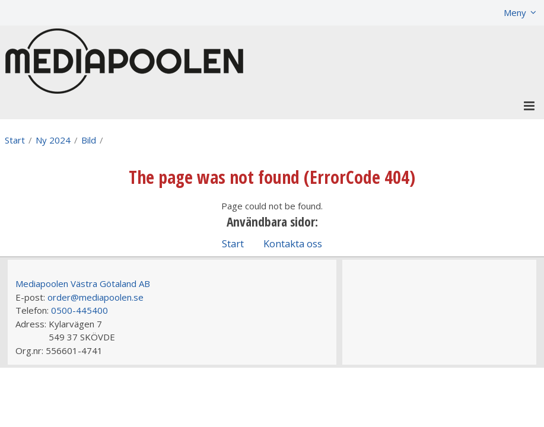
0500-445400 (79, 310)
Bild (88, 140)
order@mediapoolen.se (95, 297)
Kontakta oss (292, 243)
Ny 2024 (53, 140)
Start (15, 140)
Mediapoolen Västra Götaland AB (82, 283)
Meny (515, 12)
